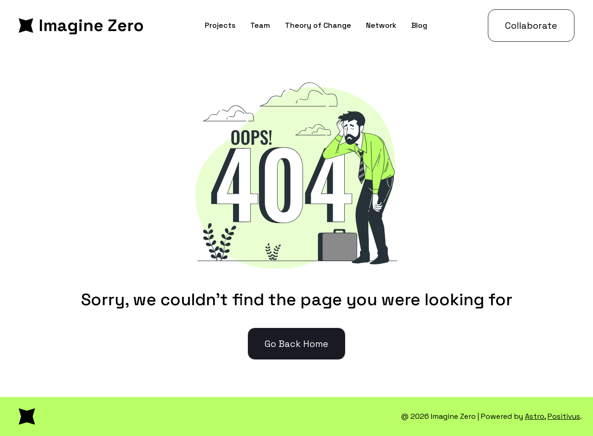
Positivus (564, 416)
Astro (534, 416)
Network (381, 25)
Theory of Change (318, 25)
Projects (220, 25)
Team (260, 25)
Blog (419, 25)
